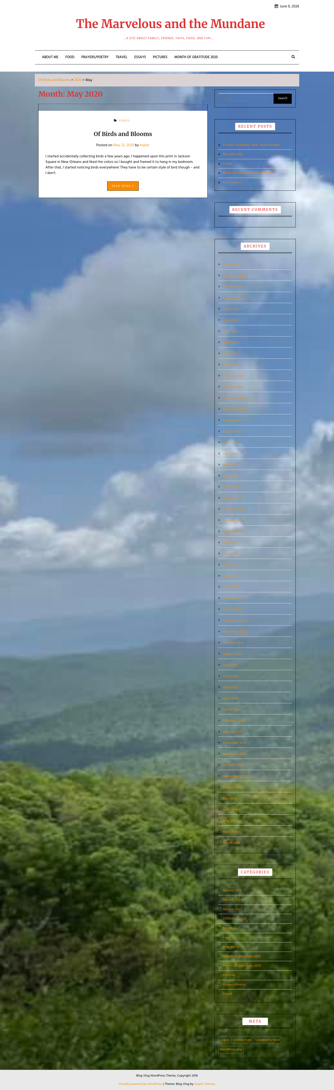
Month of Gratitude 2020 (196, 57)
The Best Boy (233, 154)
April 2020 (231, 698)
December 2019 (234, 743)
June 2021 (230, 554)
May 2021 (230, 565)
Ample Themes (204, 1084)
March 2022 (232, 487)
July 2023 (230, 320)
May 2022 (230, 465)
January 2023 (233, 387)
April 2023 (230, 354)
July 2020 (230, 665)
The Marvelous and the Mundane (170, 24)
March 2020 (232, 709)
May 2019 (230, 821)
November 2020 (235, 632)
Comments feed (267, 1040)
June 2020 (230, 676)
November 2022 (235, 409)
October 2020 (233, 643)
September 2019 (235, 776)
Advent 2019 (232, 890)
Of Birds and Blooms (123, 134)
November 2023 (235, 276)
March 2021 (231, 587)
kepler (144, 145)
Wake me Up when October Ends (248, 173)
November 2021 (234, 509)
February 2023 (233, 376)
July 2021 (229, 543)
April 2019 (230, 832)
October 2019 (233, 765)
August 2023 (232, 309)
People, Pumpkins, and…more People (251, 145)
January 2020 (233, 732)
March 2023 (232, 365)
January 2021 (232, 609)
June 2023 (230, 331)
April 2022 (230, 476)
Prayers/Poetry (95, 57)
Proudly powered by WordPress (141, 1084)
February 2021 (233, 598)
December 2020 (235, 620)
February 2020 (234, 721)
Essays (140, 57)
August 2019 (232, 787)
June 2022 (230, 454)
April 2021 (230, 576)
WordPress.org (231, 1049)
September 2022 (235, 420)
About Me (50, 57)
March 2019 (231, 843)
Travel (121, 57)
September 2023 (235, 298)
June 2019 (230, 810)
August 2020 (232, 654)
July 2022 (230, 442)
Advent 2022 (232, 909)
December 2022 (235, 398)
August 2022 (232, 431)
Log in (224, 1040)
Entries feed (242, 1040)
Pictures (160, 57)
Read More (123, 186)
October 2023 (233, 287)
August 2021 (232, 531)
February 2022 (234, 498)
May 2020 (230, 687)
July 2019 (230, 798)
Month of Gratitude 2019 (241, 956)
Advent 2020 (232, 900)
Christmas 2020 (234, 918)
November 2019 (235, 754)
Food (69, 57)
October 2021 (233, 520)
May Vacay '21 (233, 947)
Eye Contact (232, 182)
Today (227, 163)
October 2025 (233, 265)
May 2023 (230, 342)
